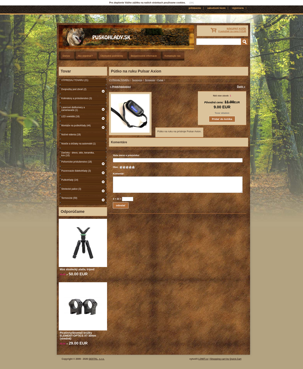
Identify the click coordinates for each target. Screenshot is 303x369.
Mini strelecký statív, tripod (77, 269)
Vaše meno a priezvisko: (126, 155)
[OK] (191, 3)
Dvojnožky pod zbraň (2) (73, 89)
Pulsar (160, 80)
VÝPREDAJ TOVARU (119, 80)
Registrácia (238, 8)
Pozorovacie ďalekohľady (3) (76, 170)
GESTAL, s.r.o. (97, 359)
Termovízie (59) (69, 198)
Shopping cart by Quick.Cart (225, 359)
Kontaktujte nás (172, 56)
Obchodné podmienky (111, 56)
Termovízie (137, 80)
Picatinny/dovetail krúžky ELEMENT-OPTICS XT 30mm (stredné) (78, 335)
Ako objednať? (85, 56)
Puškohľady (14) (69, 180)
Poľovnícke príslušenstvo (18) (76, 161)
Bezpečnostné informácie (144, 56)
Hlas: (115, 167)
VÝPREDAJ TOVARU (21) (74, 80)
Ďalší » (241, 86)
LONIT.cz (203, 359)
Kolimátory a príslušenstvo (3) (76, 98)
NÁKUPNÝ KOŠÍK (232, 30)
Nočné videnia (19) (71, 134)
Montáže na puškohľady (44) (76, 125)
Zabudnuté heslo (216, 8)
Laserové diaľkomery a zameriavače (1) (73, 108)
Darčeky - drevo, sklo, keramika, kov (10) (77, 154)
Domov (66, 56)
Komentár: (118, 173)
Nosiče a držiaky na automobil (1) (78, 143)
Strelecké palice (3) (71, 189)
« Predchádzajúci (120, 86)
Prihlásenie (195, 8)
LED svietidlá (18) (70, 116)
